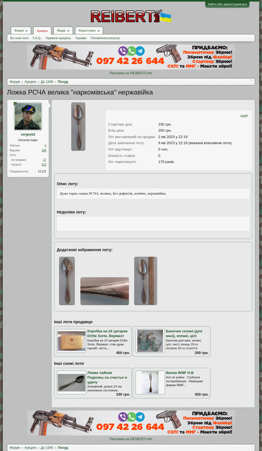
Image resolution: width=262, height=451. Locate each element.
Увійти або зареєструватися (227, 4)
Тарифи (81, 38)
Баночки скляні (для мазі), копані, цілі (184, 333)
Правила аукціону (58, 38)
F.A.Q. (37, 38)
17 (44, 159)
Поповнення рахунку (105, 38)
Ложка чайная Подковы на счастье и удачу (107, 377)
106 (44, 150)
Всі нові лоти (19, 38)
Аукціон (42, 30)
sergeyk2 (28, 134)
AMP (244, 116)
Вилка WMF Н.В (180, 373)
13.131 (42, 171)
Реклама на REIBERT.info (131, 73)
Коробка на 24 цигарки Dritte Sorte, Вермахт (107, 333)
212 (44, 164)
